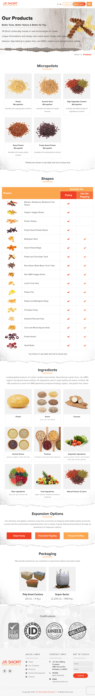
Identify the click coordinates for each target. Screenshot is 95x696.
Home (77, 54)
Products (32, 669)
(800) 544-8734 (58, 675)
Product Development (37, 673)
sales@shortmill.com (60, 681)
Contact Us (67, 4)
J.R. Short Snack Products (45, 692)
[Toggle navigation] (89, 4)
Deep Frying (19, 535)
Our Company (34, 665)
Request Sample (79, 4)
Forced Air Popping (47, 535)
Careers (32, 676)
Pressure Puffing (76, 535)
